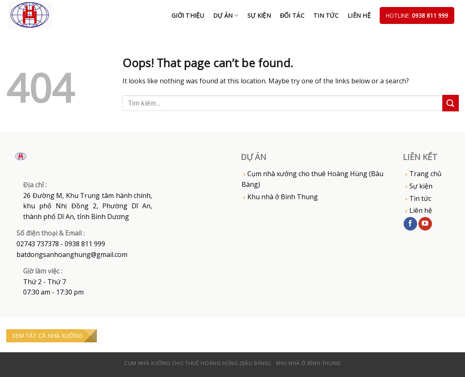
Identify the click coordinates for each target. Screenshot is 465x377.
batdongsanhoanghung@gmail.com (71, 254)
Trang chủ (425, 173)
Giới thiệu (187, 15)
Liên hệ (359, 15)
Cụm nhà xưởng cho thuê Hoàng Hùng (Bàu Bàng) (312, 179)
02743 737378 (37, 243)
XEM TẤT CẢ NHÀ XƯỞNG (47, 335)
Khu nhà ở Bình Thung (282, 196)
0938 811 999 (430, 15)
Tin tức (325, 15)
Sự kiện (259, 15)
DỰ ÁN (225, 16)
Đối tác (292, 15)
